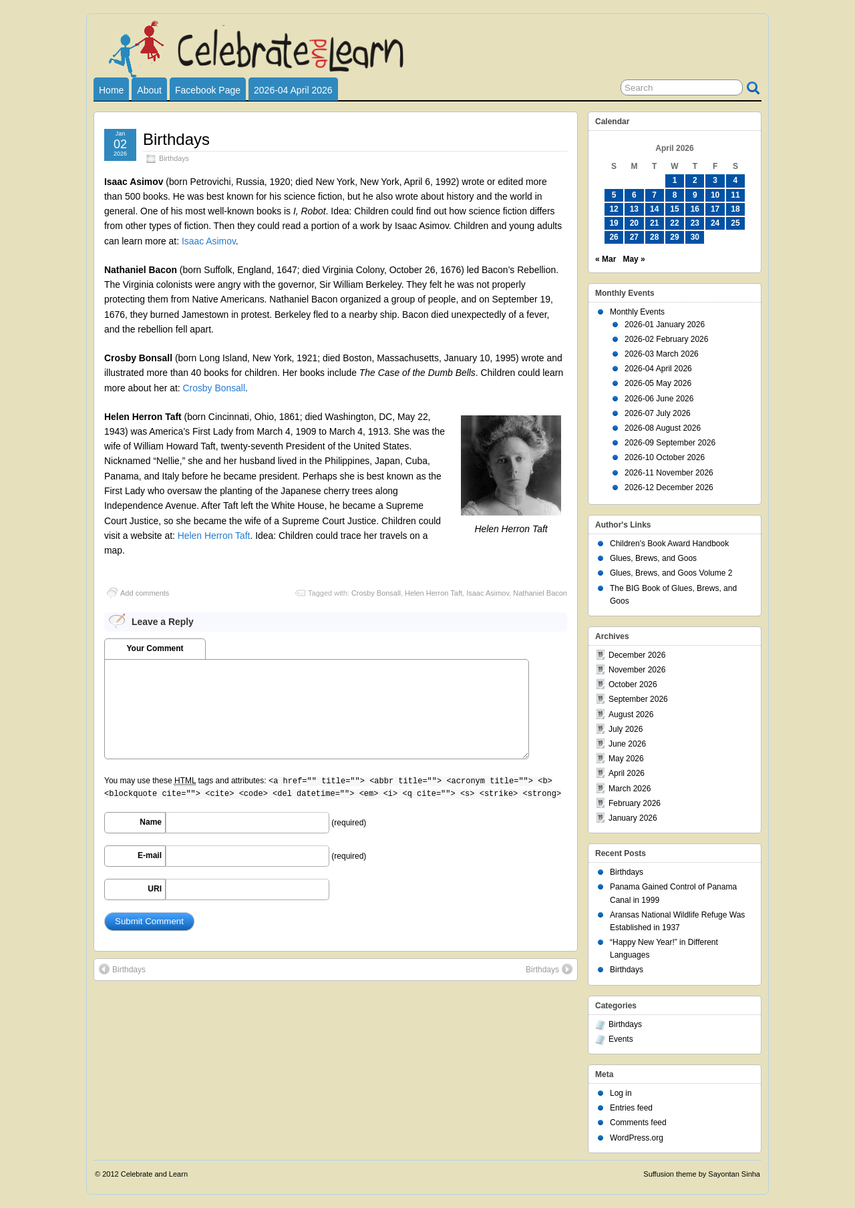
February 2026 (635, 803)
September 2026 (638, 699)
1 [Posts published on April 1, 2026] (675, 180)
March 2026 (630, 788)
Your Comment (154, 648)
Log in (621, 1093)
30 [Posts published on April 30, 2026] (695, 237)
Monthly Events (637, 312)
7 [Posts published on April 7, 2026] (654, 195)
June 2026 (627, 744)
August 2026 (631, 714)
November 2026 (637, 669)
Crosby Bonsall (214, 388)
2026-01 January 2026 (665, 324)
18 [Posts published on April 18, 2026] (735, 209)
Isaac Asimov (209, 241)
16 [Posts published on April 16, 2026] (695, 209)
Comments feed (638, 1122)
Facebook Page (207, 90)
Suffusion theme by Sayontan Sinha (701, 1174)
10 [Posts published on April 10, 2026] (715, 195)
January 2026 (633, 818)
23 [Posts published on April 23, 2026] (695, 223)
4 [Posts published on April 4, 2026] (735, 180)
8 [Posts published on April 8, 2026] (675, 195)
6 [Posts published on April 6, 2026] (634, 195)
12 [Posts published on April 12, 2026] (613, 209)
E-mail (150, 855)
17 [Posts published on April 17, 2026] (715, 209)
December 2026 (637, 655)
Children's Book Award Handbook (669, 543)
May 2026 (626, 758)
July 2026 (626, 729)
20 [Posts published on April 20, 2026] (634, 223)
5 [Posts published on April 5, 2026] (614, 195)
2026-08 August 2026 (663, 428)
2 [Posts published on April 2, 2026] (695, 180)
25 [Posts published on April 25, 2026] (735, 223)
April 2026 (627, 773)
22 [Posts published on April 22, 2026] (674, 223)
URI (155, 888)
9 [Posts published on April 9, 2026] (695, 195)
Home (111, 90)
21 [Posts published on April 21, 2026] (654, 223)
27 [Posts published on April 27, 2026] (634, 237)
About (149, 90)
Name (151, 822)
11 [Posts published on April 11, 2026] (735, 195)
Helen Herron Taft (214, 535)
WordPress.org (636, 1138)
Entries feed (631, 1108)
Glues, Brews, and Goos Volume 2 (671, 573)
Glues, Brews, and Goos (653, 558)
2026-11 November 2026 (669, 472)
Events (621, 1039)
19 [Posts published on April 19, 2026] (613, 223)
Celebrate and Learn (154, 1174)
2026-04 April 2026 (293, 90)
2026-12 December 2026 (669, 487)
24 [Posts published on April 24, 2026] (715, 223)
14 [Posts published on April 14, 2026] (654, 209)
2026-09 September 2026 (670, 442)
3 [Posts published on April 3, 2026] (715, 180)
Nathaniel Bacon (540, 593)
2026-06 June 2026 (659, 398)
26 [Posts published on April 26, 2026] (613, 237)
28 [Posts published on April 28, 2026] (654, 237)
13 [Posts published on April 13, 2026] (634, 209)
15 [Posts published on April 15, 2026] (674, 209)
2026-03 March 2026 (662, 354)
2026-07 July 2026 (658, 413)
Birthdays (176, 139)
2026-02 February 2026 (666, 339)
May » (634, 259)
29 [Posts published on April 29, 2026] (674, 237)
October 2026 (633, 684)
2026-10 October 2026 (665, 457)
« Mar (605, 259)
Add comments (144, 593)
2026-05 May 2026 (658, 383)
